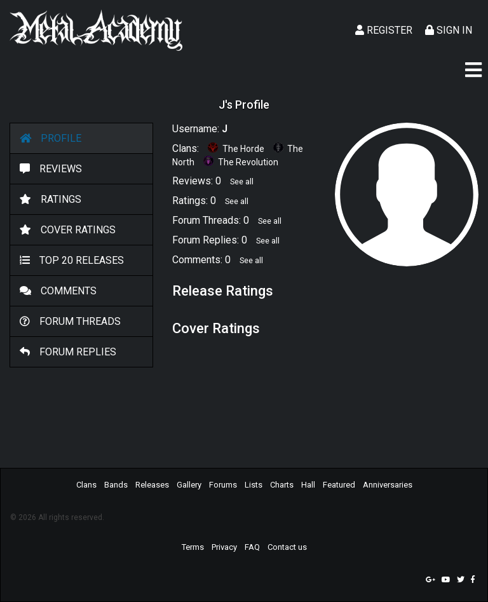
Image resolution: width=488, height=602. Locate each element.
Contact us (287, 547)
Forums (223, 484)
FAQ (252, 547)
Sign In (448, 30)
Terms (193, 547)
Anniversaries (387, 484)
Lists (253, 484)
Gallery (189, 484)
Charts (282, 484)
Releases (152, 484)
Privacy (224, 547)
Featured (339, 484)
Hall (308, 484)
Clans (86, 484)
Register (383, 30)
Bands (116, 484)
